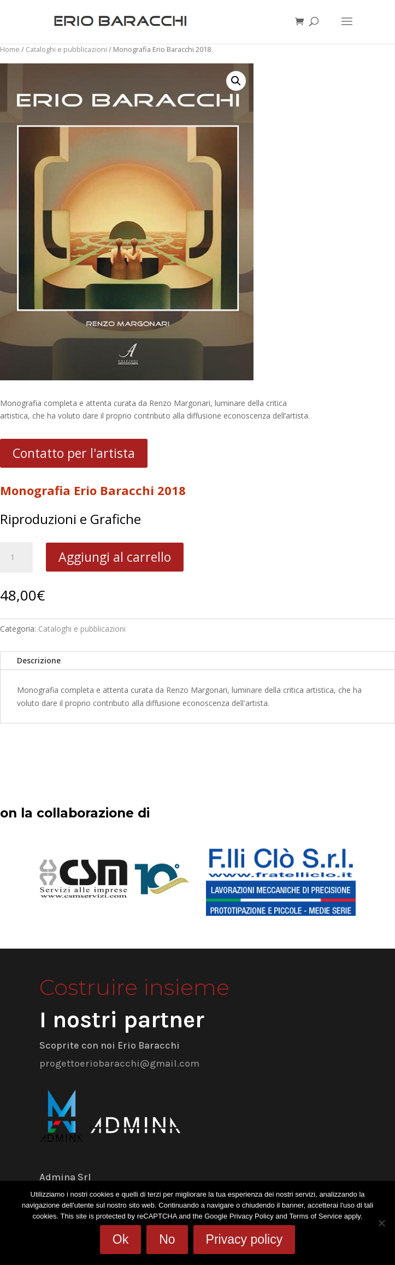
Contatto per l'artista (74, 453)
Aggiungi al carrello (114, 557)
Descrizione (39, 660)
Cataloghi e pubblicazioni (66, 49)
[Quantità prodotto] (16, 557)
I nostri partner (121, 1019)
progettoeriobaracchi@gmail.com (119, 1063)
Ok (120, 1239)
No (167, 1239)
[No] (381, 1222)
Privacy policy (244, 1239)
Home (10, 49)
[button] (236, 81)
